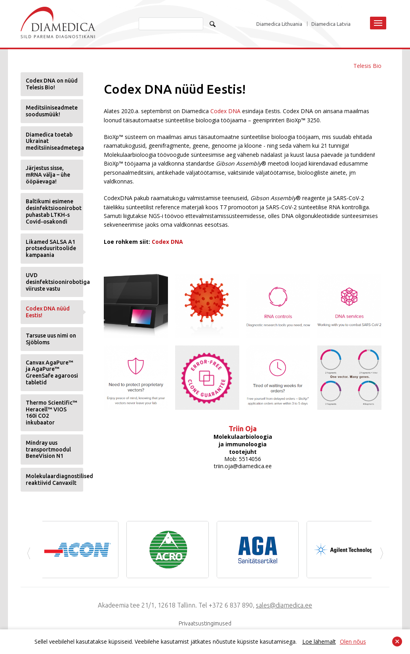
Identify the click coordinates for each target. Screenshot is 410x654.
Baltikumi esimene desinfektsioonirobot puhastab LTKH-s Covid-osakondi (54, 211)
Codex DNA (225, 111)
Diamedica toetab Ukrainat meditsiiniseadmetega (54, 141)
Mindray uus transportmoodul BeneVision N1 (48, 449)
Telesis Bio (367, 65)
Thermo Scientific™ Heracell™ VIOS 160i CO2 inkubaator (51, 412)
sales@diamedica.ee (284, 605)
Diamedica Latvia (331, 24)
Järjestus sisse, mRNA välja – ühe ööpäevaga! (48, 175)
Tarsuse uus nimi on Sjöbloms (51, 338)
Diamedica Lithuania (279, 24)
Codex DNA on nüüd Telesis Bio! (52, 84)
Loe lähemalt (319, 641)
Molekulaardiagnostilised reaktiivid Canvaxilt (54, 479)
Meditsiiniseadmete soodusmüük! (52, 111)
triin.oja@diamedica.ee (243, 466)
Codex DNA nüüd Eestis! (48, 311)
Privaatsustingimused (205, 623)
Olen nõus (353, 641)
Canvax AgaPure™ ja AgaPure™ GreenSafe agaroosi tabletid (52, 372)
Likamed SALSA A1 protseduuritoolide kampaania (51, 249)
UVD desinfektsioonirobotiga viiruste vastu (54, 282)
